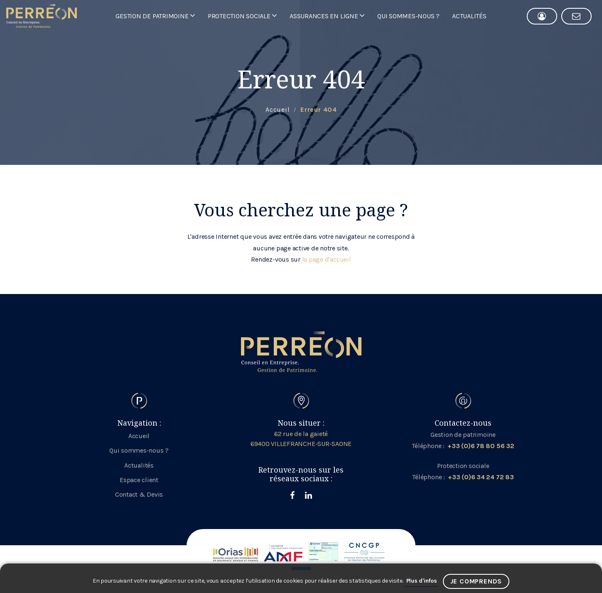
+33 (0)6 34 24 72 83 (481, 477)
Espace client (139, 480)
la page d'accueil (326, 259)
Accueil (139, 436)
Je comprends (476, 581)
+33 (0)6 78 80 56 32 (480, 446)
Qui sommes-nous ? (139, 450)
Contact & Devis (139, 494)
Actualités (139, 465)
